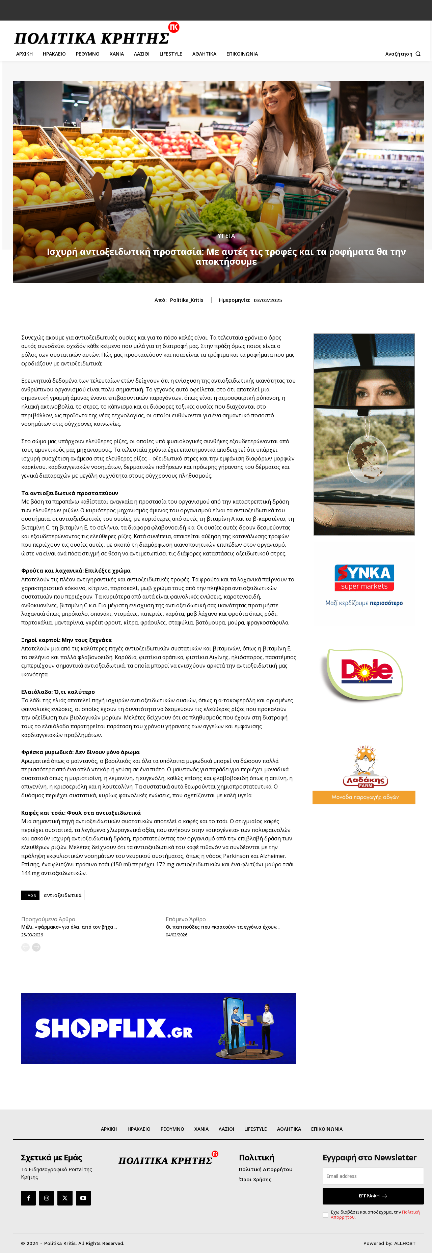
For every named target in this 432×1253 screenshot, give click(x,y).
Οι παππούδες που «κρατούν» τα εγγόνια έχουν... (223, 927)
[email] (373, 1176)
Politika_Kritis (187, 300)
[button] (404, 54)
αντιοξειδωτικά (63, 895)
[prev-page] (25, 947)
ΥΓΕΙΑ (226, 235)
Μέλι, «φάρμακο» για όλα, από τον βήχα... (69, 927)
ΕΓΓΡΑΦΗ (373, 1196)
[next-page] (36, 947)
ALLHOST (405, 1243)
